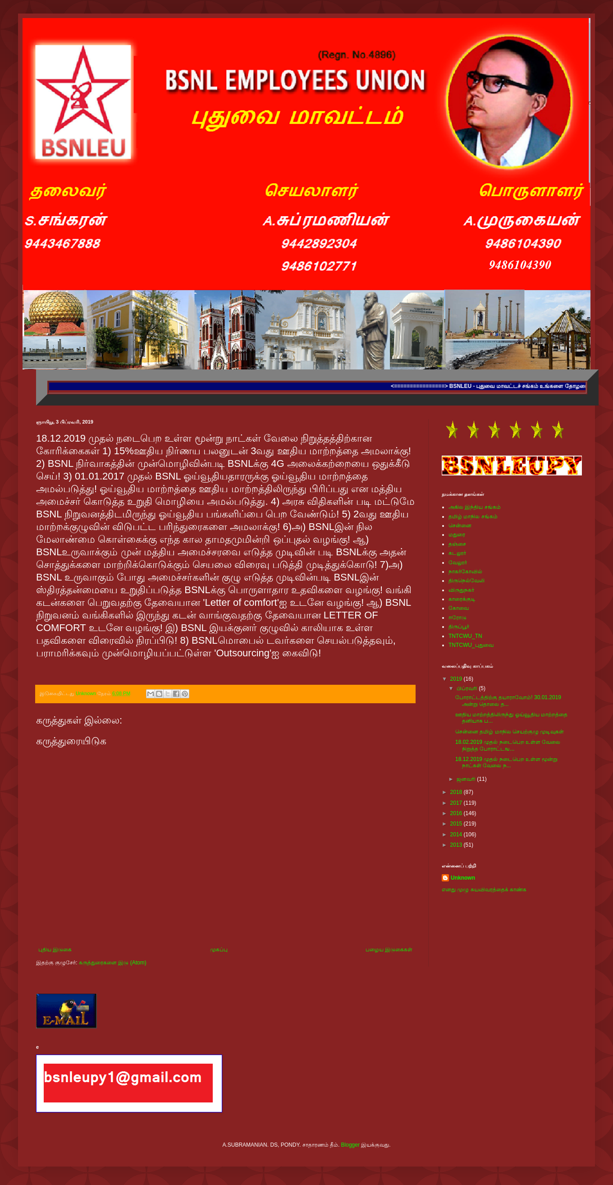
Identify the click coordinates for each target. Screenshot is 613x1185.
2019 (457, 679)
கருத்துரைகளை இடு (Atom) (112, 962)
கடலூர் (457, 553)
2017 (457, 803)
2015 (457, 824)
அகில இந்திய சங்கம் (474, 507)
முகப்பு (219, 949)
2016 (457, 813)
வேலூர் (457, 562)
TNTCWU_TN (465, 636)
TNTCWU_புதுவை (471, 645)
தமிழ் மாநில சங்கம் (473, 516)
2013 (457, 845)
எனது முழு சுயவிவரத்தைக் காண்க (484, 889)
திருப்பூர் (458, 626)
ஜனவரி (467, 779)
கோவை (458, 608)
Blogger (350, 1145)
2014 (457, 834)
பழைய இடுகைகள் (389, 949)
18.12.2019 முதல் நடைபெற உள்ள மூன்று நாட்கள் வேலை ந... (506, 762)
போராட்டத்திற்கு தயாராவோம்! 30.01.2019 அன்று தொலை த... (508, 700)
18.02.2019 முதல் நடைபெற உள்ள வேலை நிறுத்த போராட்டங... (507, 745)
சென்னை (459, 525)
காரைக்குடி (462, 599)
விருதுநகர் (461, 590)
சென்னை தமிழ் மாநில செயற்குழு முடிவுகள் (509, 732)
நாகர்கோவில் (465, 571)
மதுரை (456, 534)
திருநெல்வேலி (466, 580)
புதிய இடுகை (55, 949)
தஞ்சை (457, 544)
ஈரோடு (457, 617)
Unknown (463, 878)
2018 (457, 792)
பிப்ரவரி (468, 688)
